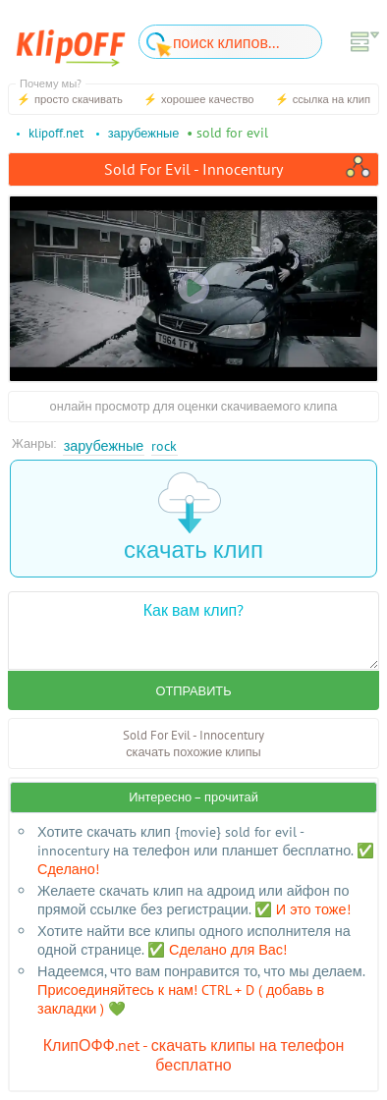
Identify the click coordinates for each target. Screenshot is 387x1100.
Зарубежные (104, 445)
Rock (164, 445)
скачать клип (193, 518)
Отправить (193, 691)
